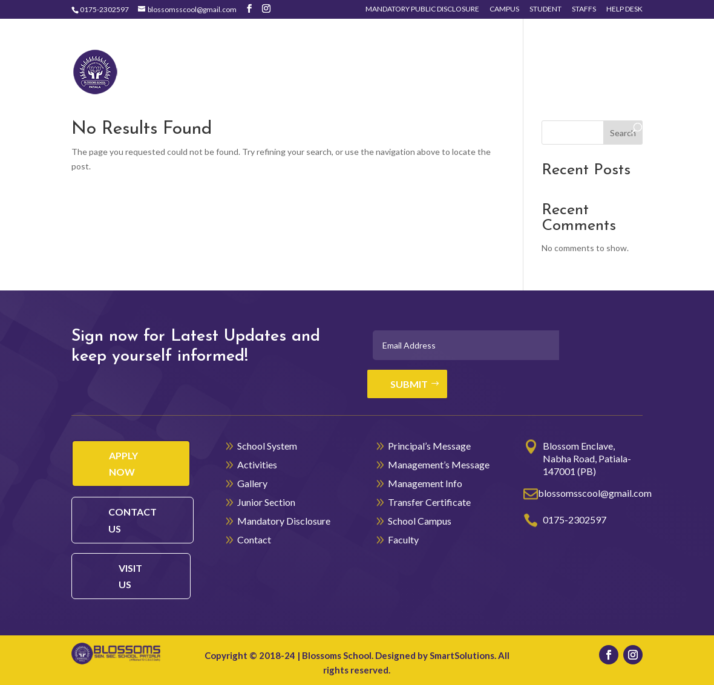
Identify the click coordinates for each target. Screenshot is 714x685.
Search (623, 133)
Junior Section (585, 52)
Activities (434, 52)
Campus (504, 9)
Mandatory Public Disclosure (422, 9)
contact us (132, 520)
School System (347, 52)
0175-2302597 (104, 9)
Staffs (584, 9)
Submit (409, 384)
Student (545, 9)
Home (283, 52)
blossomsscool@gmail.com (595, 493)
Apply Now (123, 463)
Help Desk (624, 9)
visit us (130, 576)
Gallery (504, 52)
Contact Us (299, 89)
